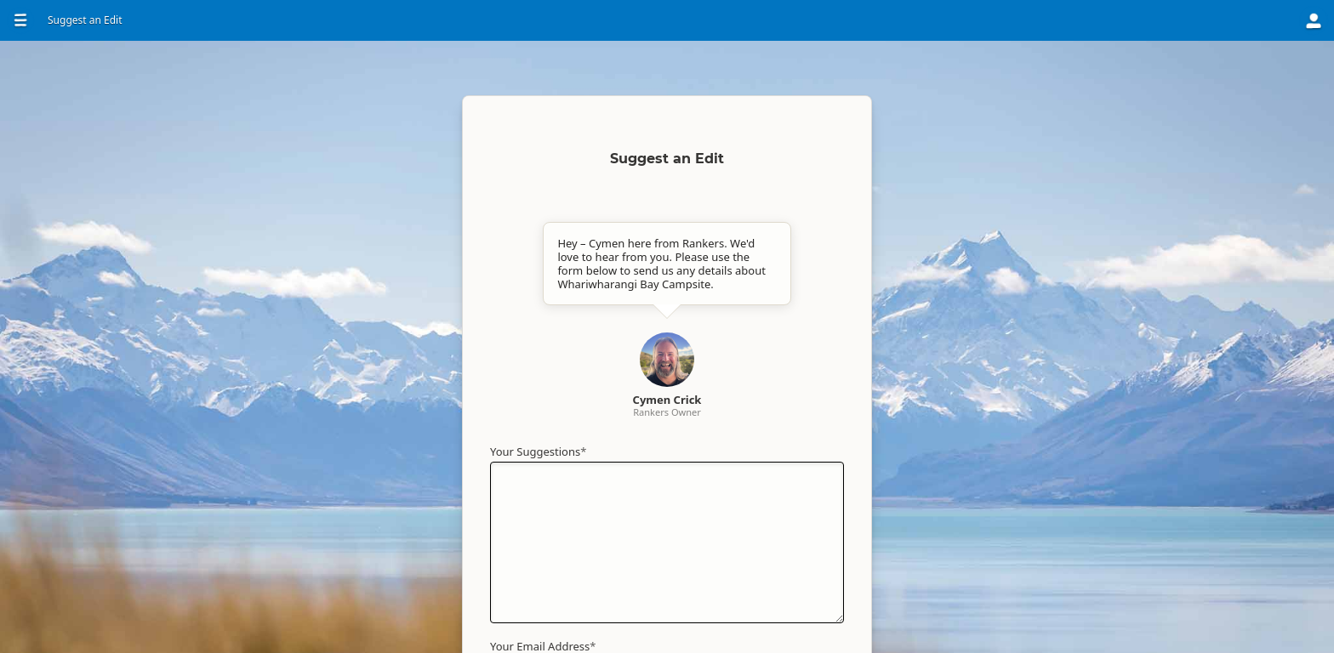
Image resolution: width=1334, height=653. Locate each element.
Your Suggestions (538, 451)
